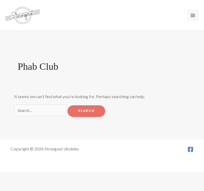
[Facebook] (190, 149)
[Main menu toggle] (193, 15)
